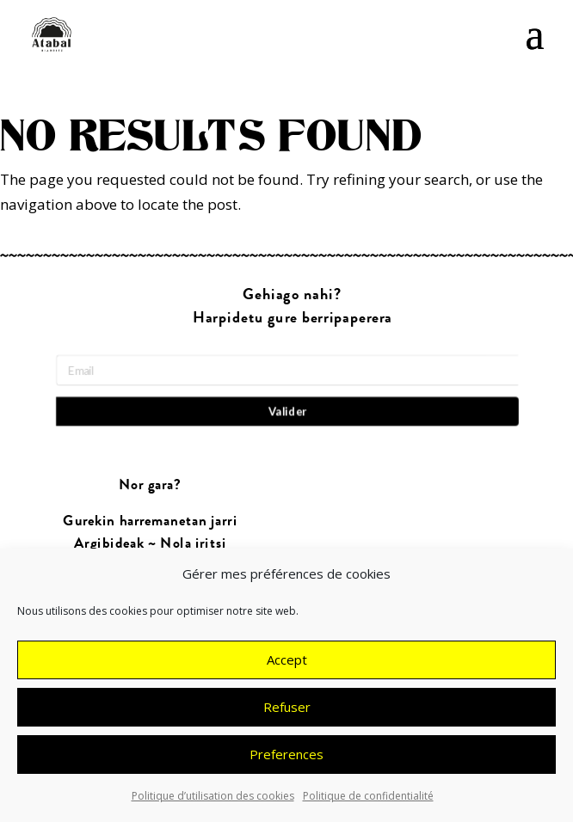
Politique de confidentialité (368, 801)
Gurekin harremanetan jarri (150, 521)
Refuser (287, 712)
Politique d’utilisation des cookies (213, 801)
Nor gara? (150, 485)
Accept (287, 665)
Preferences (286, 760)
